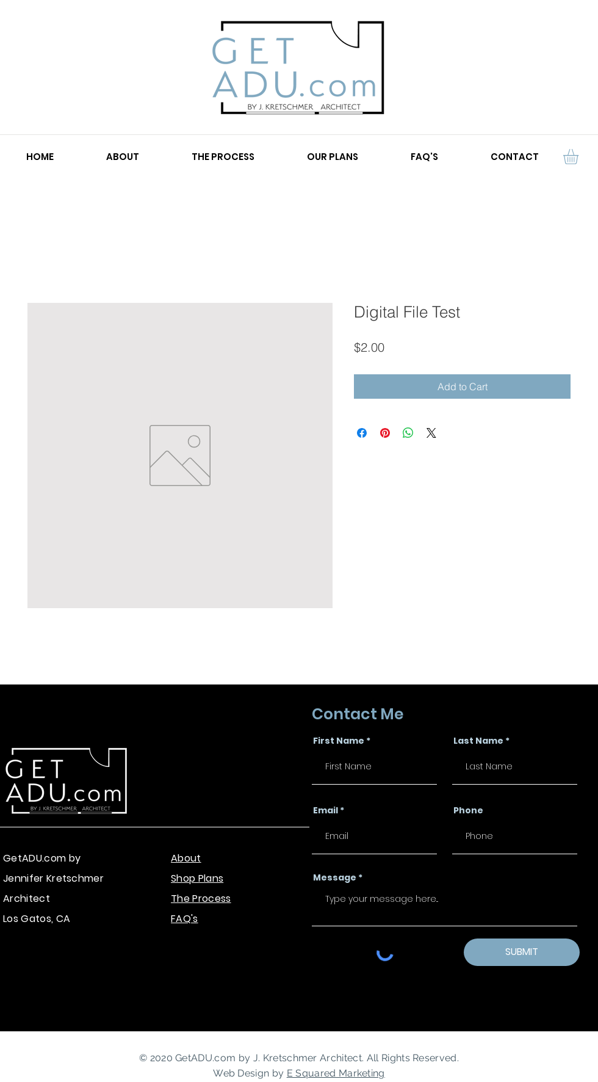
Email (325, 810)
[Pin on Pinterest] (385, 433)
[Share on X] (431, 433)
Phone (468, 810)
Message (334, 877)
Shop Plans (197, 878)
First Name (338, 740)
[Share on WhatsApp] (408, 433)
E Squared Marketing (336, 1073)
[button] (579, 156)
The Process (201, 898)
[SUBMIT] (522, 952)
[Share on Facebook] (362, 433)
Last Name (478, 740)
